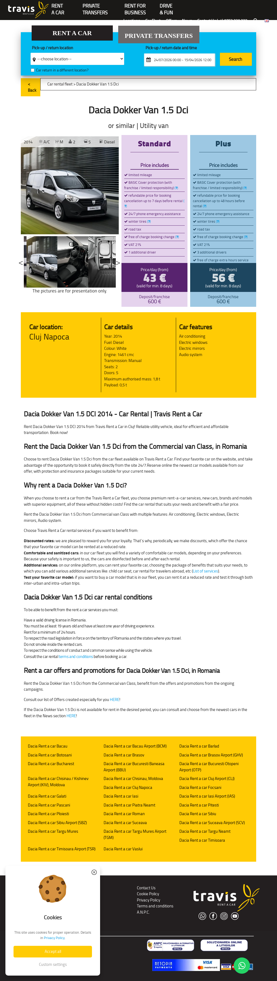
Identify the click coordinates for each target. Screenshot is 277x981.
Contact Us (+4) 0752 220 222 (222, 20)
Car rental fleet (59, 84)
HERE (114, 699)
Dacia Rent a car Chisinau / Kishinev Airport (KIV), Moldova (58, 781)
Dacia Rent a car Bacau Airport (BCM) (135, 746)
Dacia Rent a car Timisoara (202, 840)
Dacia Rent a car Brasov (124, 755)
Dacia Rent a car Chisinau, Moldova (133, 778)
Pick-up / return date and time (171, 48)
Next (118, 262)
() (176, 188)
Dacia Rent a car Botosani (50, 755)
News (187, 20)
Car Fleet (152, 20)
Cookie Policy (148, 893)
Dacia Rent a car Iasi (121, 796)
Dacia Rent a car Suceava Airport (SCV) (212, 822)
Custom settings (53, 964)
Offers (171, 20)
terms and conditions (76, 656)
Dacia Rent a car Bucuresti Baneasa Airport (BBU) (134, 766)
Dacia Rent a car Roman (124, 813)
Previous (20, 262)
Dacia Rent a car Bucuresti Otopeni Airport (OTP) (209, 766)
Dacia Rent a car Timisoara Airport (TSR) (61, 848)
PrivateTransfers (95, 6)
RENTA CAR (57, 6)
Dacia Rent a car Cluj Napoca (128, 787)
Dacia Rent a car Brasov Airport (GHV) (211, 755)
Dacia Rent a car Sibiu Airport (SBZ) (57, 822)
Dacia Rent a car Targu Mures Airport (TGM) (135, 834)
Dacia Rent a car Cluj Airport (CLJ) (207, 778)
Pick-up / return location (52, 48)
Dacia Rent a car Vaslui (123, 848)
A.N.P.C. (143, 912)
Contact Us (146, 887)
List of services (205, 571)
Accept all (53, 951)
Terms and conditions (155, 906)
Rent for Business (135, 6)
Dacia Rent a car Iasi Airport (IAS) (207, 796)
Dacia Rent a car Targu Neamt (204, 831)
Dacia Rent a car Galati (47, 796)
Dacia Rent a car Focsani (200, 787)
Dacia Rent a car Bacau (47, 746)
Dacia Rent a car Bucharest (51, 763)
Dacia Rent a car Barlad (199, 746)
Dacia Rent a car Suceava (125, 822)
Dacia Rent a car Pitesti (199, 805)
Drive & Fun (166, 6)
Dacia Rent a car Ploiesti (48, 813)
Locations (131, 20)
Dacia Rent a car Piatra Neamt (129, 805)
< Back (32, 87)
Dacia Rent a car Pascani (49, 805)
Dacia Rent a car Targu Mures (53, 831)
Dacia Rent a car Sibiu (197, 813)
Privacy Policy (148, 900)
